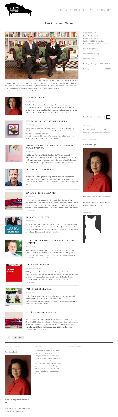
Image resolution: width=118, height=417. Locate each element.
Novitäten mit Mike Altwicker (40, 193)
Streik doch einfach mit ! (38, 265)
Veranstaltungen (30, 101)
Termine (75, 10)
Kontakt (86, 49)
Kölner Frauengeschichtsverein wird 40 (46, 121)
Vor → (20, 337)
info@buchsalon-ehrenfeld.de (98, 43)
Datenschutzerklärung (91, 54)
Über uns (63, 10)
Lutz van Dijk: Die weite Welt (40, 169)
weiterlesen (52, 91)
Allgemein (28, 268)
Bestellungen (105, 10)
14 (15, 337)
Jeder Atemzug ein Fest (37, 217)
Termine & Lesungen (91, 139)
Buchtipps (87, 10)
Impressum (94, 49)
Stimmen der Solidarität (38, 289)
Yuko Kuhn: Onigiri (35, 98)
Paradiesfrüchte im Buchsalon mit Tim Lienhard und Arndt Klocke (96, 203)
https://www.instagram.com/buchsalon (96, 132)
